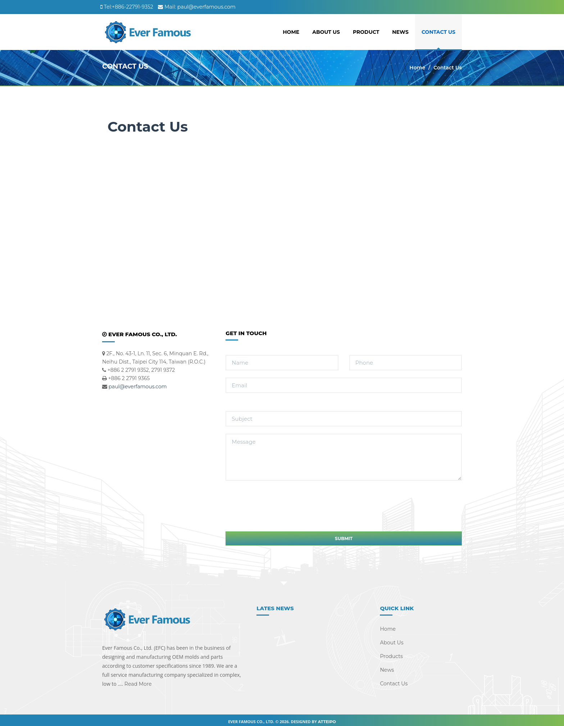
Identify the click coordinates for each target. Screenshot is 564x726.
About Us (326, 32)
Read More (137, 681)
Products (391, 653)
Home (291, 32)
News (400, 32)
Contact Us (438, 32)
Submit (343, 535)
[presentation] (280, 495)
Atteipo (327, 718)
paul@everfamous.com (206, 7)
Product (366, 32)
